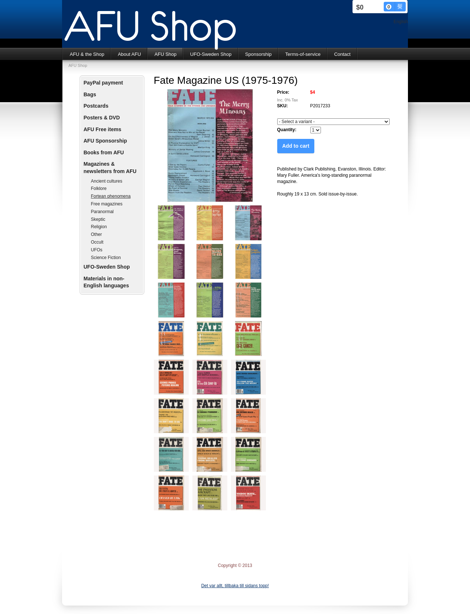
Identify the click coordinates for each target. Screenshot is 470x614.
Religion (99, 226)
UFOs (96, 249)
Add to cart (296, 146)
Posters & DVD (102, 118)
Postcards (96, 106)
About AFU (129, 54)
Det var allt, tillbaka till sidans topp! (235, 585)
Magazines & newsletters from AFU (110, 167)
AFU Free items (103, 129)
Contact (342, 54)
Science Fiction (106, 257)
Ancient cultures (106, 181)
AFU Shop (166, 54)
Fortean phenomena (111, 196)
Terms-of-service (303, 54)
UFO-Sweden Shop (211, 54)
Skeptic (98, 219)
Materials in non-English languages (106, 282)
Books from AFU (104, 152)
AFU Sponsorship (105, 141)
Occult (97, 242)
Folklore (99, 188)
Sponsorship (258, 54)
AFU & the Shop (87, 54)
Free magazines (107, 204)
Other (96, 234)
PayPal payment (103, 83)
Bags (90, 94)
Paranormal (102, 211)
